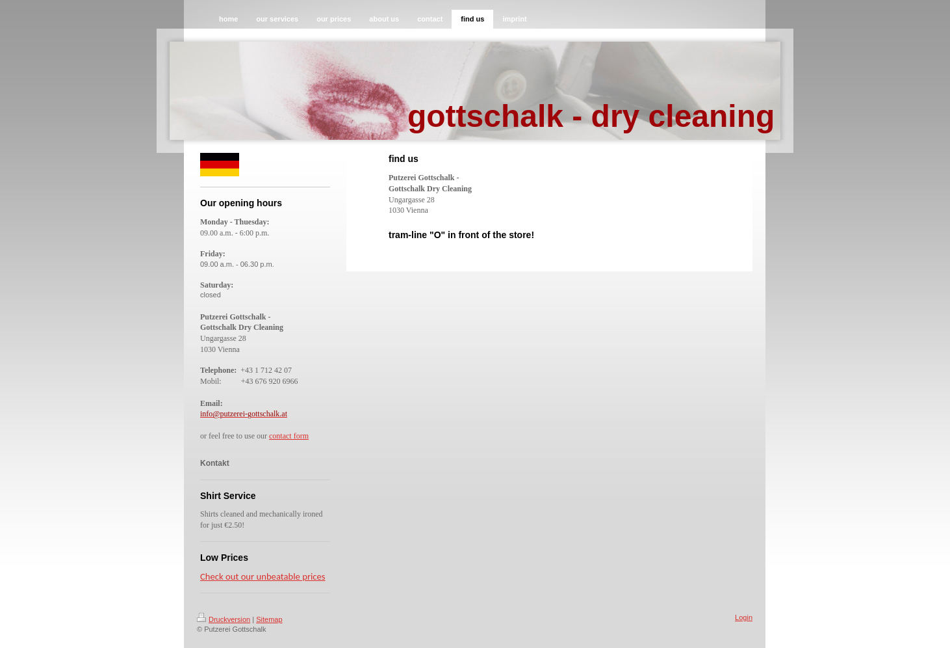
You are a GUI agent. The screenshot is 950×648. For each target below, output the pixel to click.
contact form (289, 435)
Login (743, 617)
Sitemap (269, 619)
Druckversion (223, 619)
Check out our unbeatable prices (263, 576)
